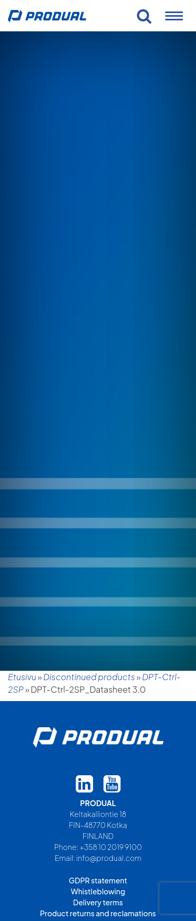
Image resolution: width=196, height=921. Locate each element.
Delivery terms (98, 902)
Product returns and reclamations (98, 913)
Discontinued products (89, 676)
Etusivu (22, 676)
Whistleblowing (98, 891)
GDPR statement (98, 880)
